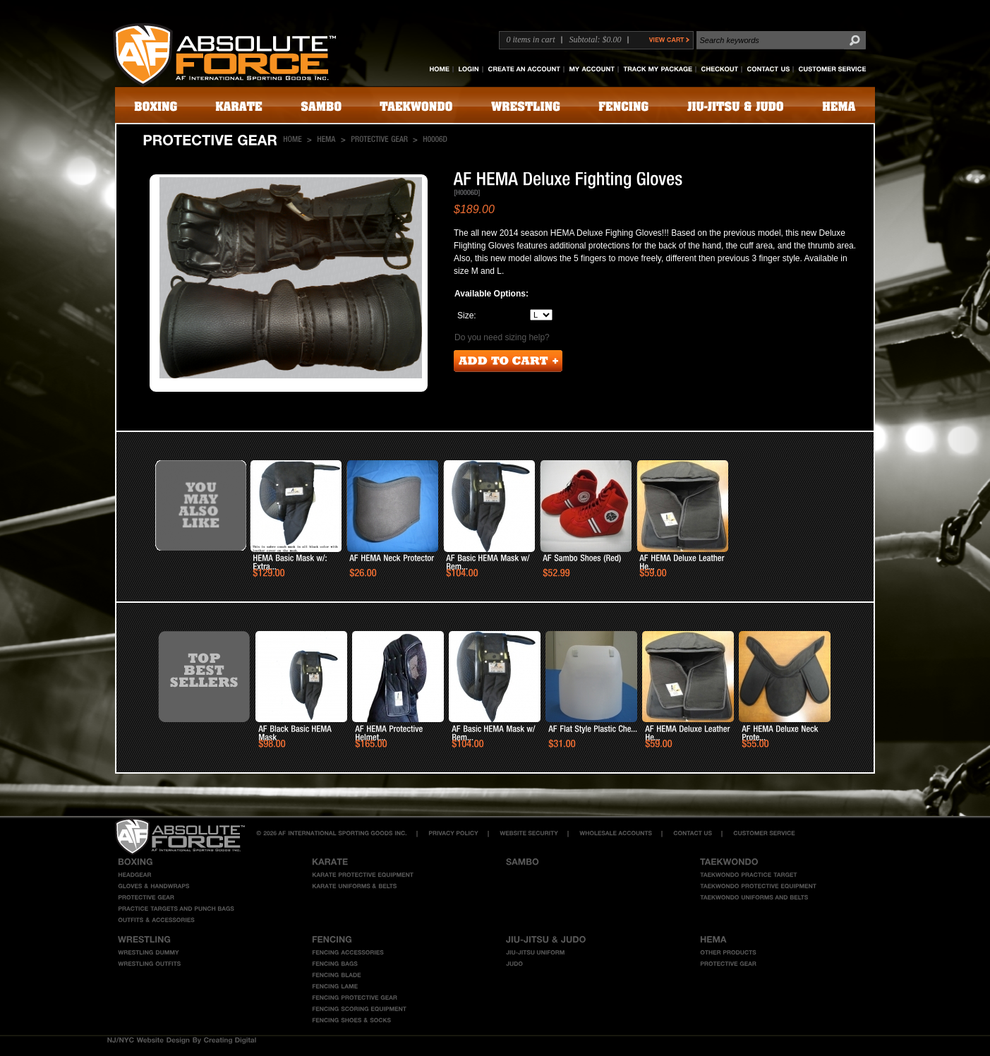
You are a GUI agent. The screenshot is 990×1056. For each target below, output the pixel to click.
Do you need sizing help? (502, 337)
